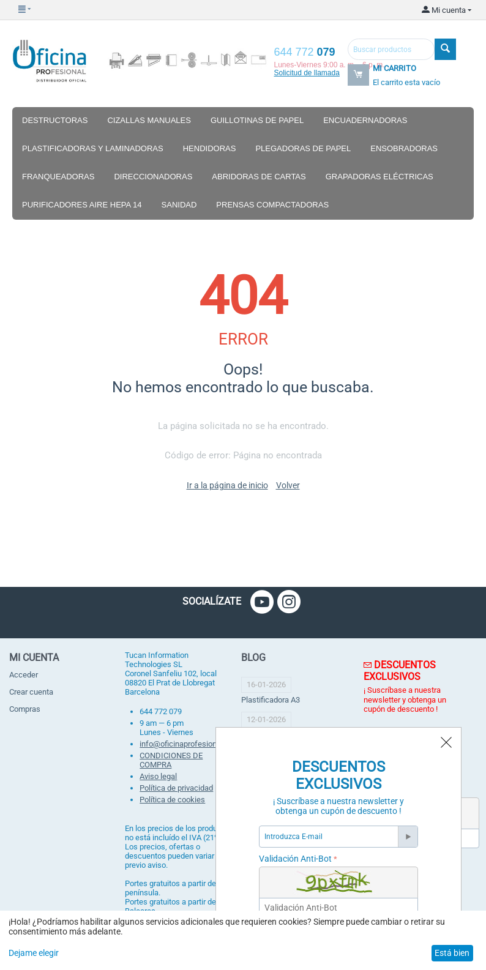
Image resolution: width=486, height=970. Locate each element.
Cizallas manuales (149, 120)
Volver (288, 485)
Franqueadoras (58, 176)
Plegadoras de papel (303, 148)
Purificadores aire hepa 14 (82, 204)
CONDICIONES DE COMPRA (171, 760)
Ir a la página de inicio (227, 485)
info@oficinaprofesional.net (188, 743)
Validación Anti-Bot (295, 859)
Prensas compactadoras (272, 204)
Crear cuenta (31, 691)
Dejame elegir (34, 953)
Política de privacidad (176, 788)
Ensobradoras (404, 148)
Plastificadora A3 (270, 699)
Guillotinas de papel (257, 120)
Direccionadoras (153, 176)
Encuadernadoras (365, 120)
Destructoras (55, 120)
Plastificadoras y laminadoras (92, 148)
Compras (24, 709)
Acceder (23, 674)
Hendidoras (209, 148)
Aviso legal (158, 776)
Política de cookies (172, 799)
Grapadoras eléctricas (379, 176)
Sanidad (179, 204)
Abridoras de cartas (258, 176)
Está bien (452, 953)
